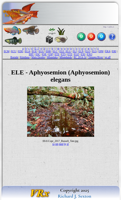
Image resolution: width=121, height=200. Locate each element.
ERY (31, 54)
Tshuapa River (95, 57)
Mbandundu (66, 57)
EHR (48, 51)
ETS (63, 54)
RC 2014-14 (80, 57)
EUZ (76, 54)
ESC (37, 54)
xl (67, 143)
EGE (34, 51)
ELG (68, 51)
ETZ (70, 54)
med (61, 143)
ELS (94, 51)
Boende (14, 57)
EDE (20, 51)
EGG (41, 51)
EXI (83, 54)
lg (65, 143)
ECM (6, 51)
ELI (75, 51)
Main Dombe (38, 57)
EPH (100, 51)
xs (53, 143)
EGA (27, 51)
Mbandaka (52, 57)
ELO (87, 51)
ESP (51, 54)
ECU (13, 51)
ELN (81, 51)
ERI (114, 51)
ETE (56, 54)
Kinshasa (25, 57)
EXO (89, 54)
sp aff (108, 57)
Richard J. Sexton (74, 196)
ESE (44, 54)
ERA (107, 51)
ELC (55, 51)
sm (56, 143)
